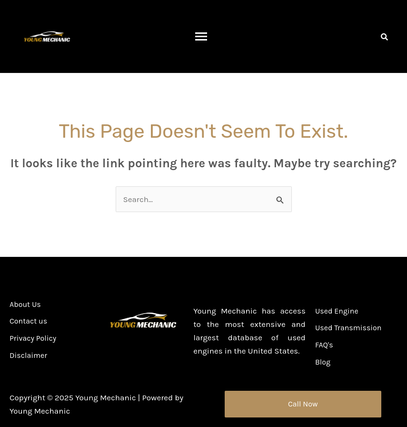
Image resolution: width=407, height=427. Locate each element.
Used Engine (336, 311)
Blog (322, 362)
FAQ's (324, 345)
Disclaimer (28, 356)
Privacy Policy (33, 339)
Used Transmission (348, 328)
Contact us (28, 321)
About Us (25, 305)
